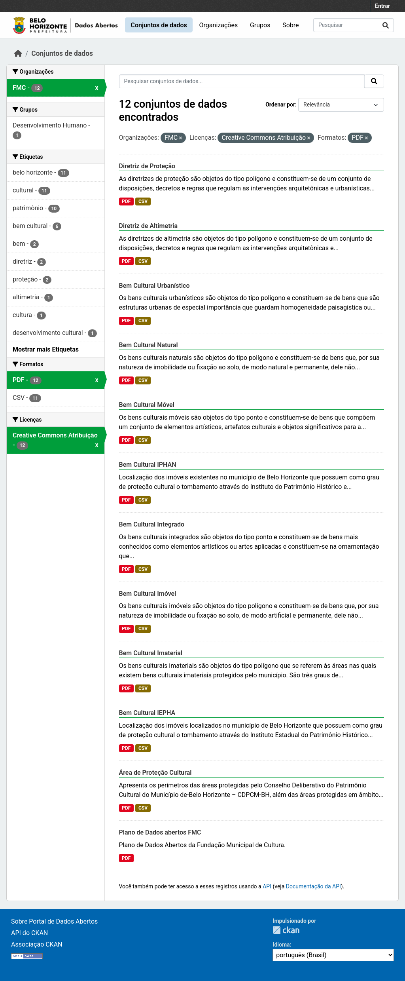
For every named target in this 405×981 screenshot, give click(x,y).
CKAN (286, 930)
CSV (143, 201)
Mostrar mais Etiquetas (46, 349)
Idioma (281, 944)
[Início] (18, 53)
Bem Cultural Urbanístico (154, 285)
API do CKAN (29, 933)
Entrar (382, 6)
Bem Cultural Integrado (151, 524)
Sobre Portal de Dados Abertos (54, 921)
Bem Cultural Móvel (146, 405)
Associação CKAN (36, 944)
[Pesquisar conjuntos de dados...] (353, 25)
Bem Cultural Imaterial (150, 653)
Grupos (260, 25)
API (267, 886)
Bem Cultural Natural (148, 345)
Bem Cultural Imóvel (147, 593)
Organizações (218, 25)
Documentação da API (313, 886)
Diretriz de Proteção (147, 166)
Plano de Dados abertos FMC (160, 832)
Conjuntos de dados (159, 25)
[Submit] (385, 25)
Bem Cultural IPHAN (147, 464)
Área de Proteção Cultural (155, 772)
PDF (126, 201)
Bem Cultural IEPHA (147, 713)
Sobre (290, 25)
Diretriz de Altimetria (148, 226)
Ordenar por (280, 104)
